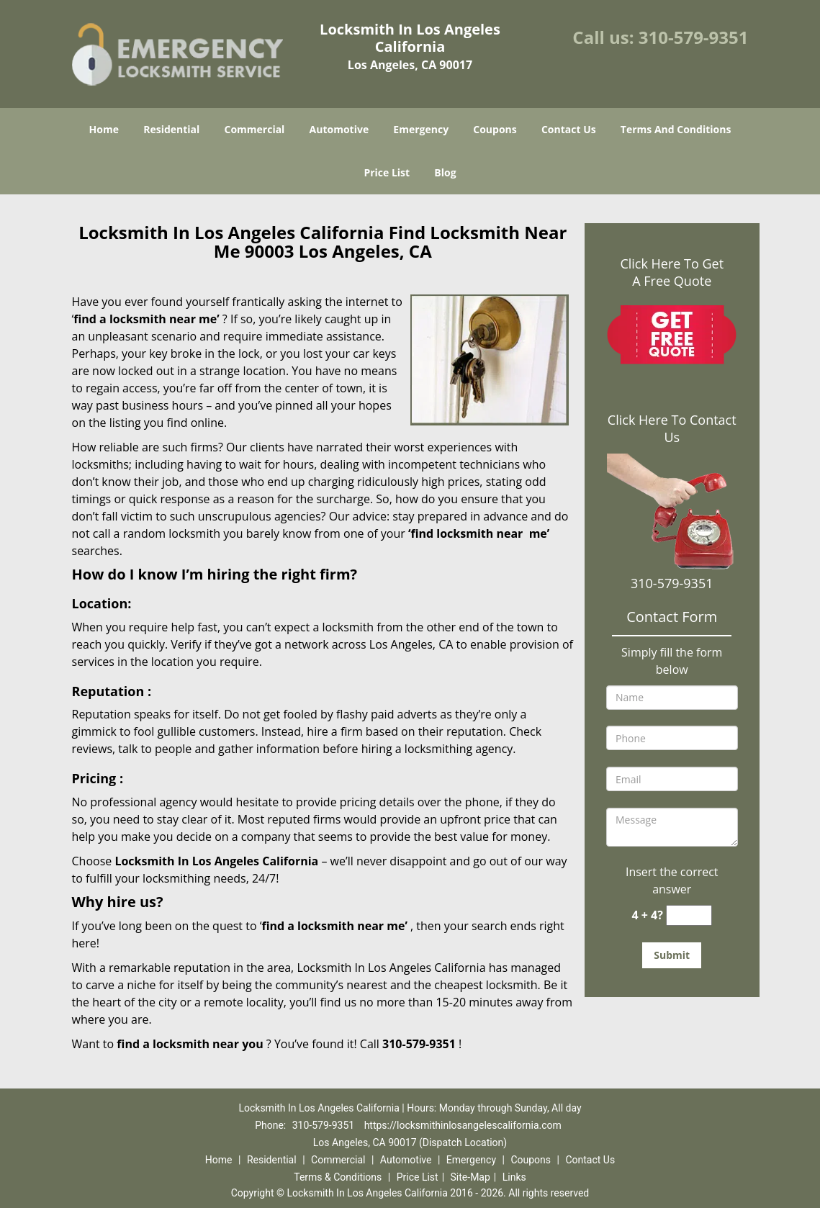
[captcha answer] (689, 915)
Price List (387, 172)
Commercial (254, 129)
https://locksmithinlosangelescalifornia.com (463, 1125)
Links (514, 1177)
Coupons (494, 129)
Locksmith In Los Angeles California (216, 861)
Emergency (421, 129)
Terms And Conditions (676, 129)
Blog (445, 172)
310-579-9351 (694, 37)
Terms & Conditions (338, 1177)
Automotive (339, 129)
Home (104, 129)
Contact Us (568, 129)
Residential (171, 129)
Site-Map (470, 1177)
